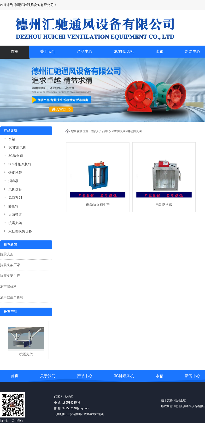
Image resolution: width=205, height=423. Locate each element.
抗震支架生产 (10, 276)
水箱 (159, 51)
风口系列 (15, 198)
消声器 (13, 181)
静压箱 (13, 206)
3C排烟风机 (124, 51)
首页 (14, 51)
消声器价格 (8, 286)
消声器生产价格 (11, 297)
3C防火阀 (15, 156)
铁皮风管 (15, 172)
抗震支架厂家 (10, 265)
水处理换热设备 (20, 231)
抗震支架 (15, 223)
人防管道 (15, 214)
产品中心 (84, 51)
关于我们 (47, 51)
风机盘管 (15, 189)
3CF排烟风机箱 (19, 164)
